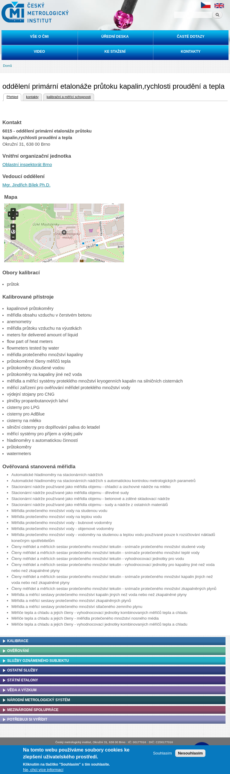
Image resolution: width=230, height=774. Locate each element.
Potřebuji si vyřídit (27, 719)
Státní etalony (22, 680)
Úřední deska (114, 36)
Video (39, 51)
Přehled (12, 96)
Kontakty (191, 51)
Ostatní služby (22, 670)
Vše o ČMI (39, 36)
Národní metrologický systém (38, 700)
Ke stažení (115, 51)
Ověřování (18, 651)
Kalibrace (17, 641)
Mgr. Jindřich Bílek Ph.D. (26, 185)
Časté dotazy (190, 36)
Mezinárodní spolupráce (32, 710)
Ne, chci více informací (43, 769)
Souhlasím (162, 753)
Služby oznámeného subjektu (38, 661)
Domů (7, 65)
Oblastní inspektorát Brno (27, 164)
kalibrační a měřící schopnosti (69, 97)
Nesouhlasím (190, 753)
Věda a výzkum (22, 690)
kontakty (32, 97)
